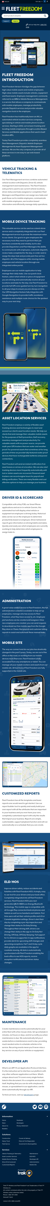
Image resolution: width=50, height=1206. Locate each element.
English (5, 1)
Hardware (20, 1120)
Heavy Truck (6, 1141)
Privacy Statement (22, 1126)
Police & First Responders (27, 1141)
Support (6, 21)
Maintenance (34, 1153)
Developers (20, 1123)
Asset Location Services (9, 1156)
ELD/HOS (32, 1156)
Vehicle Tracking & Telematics (11, 1153)
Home (4, 1120)
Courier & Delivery (24, 1138)
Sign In (15, 21)
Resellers (5, 1128)
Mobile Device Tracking (9, 1159)
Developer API (34, 1159)
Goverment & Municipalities (28, 1144)
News (3, 1123)
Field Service (6, 1144)
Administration (34, 1162)
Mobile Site (33, 1165)
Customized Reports (8, 1165)
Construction (6, 1138)
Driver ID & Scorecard (9, 1162)
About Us (5, 1126)
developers (29, 1095)
